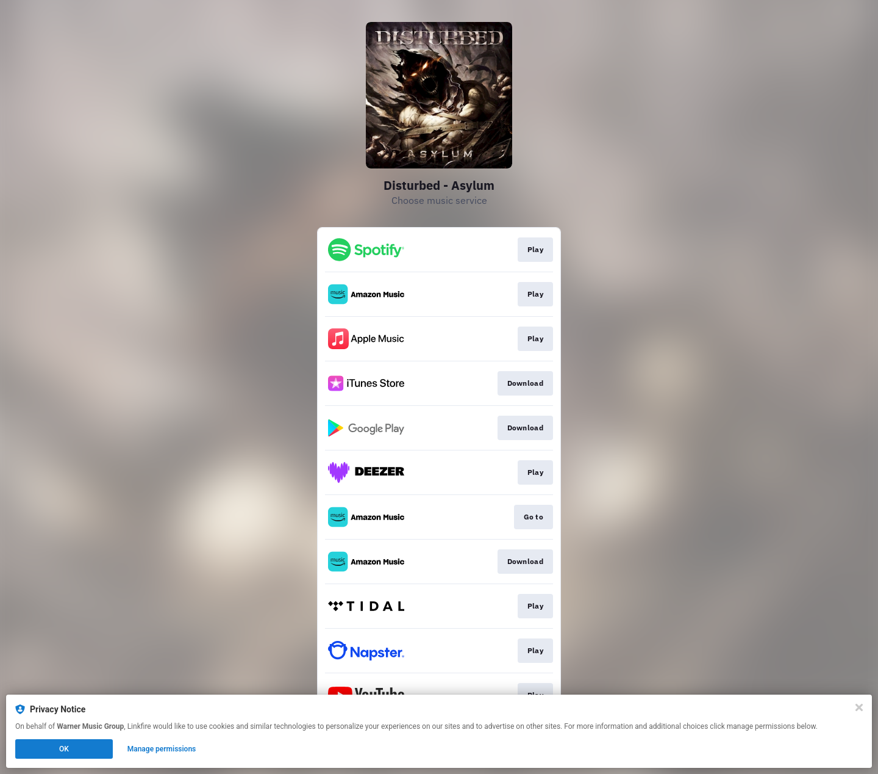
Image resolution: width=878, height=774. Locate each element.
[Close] (859, 707)
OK (64, 749)
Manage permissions (161, 749)
